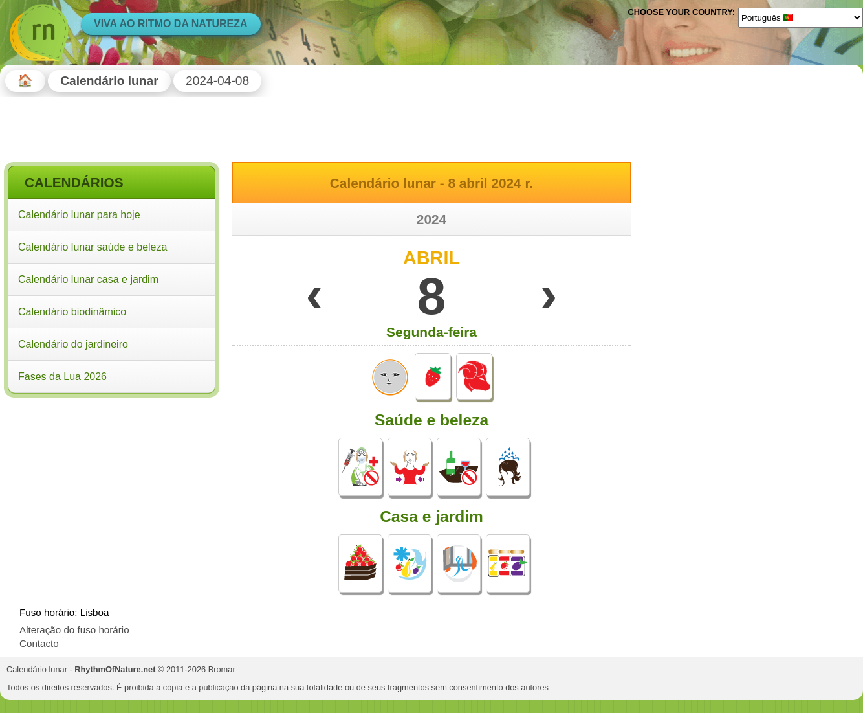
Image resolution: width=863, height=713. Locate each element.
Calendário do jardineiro (73, 344)
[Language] (800, 17)
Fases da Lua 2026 (62, 376)
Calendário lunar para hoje (79, 214)
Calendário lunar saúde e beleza (92, 247)
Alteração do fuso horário (74, 629)
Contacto (39, 643)
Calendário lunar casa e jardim (88, 279)
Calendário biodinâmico (72, 311)
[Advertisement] (111, 485)
